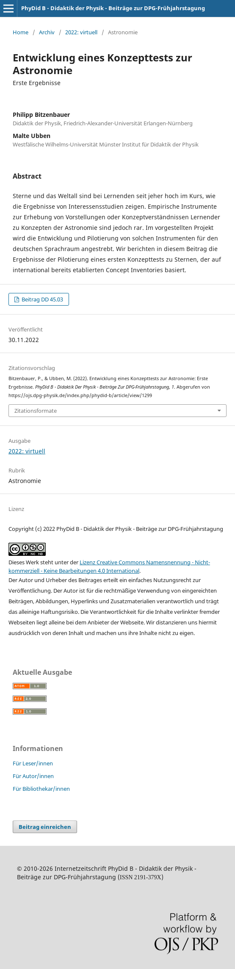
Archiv (47, 32)
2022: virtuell (81, 32)
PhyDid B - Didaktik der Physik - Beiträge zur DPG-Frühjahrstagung (113, 8)
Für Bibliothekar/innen (41, 788)
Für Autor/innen (33, 776)
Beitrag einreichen (45, 827)
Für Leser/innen (33, 763)
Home (20, 32)
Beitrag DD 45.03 (41, 299)
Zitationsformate (35, 410)
